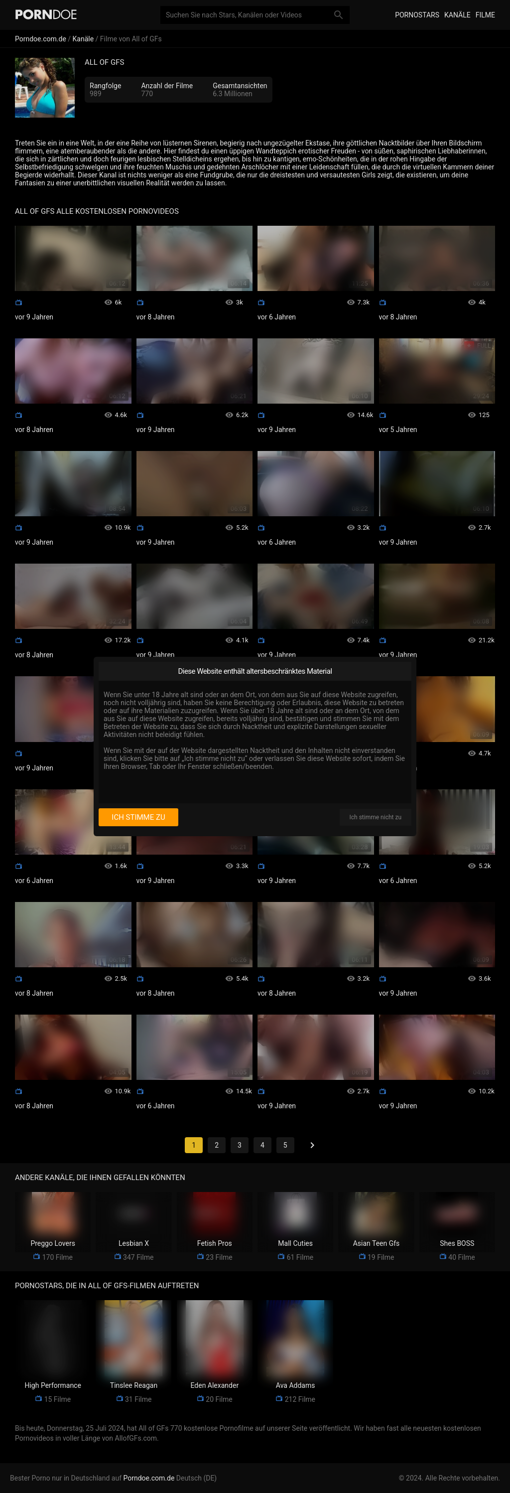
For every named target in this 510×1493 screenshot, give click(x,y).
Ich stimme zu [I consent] (138, 817)
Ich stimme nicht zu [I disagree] (375, 817)
